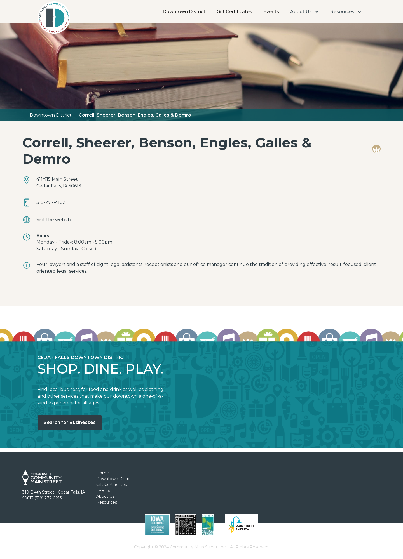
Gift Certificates (234, 11)
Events (271, 11)
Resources (106, 502)
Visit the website (54, 219)
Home (102, 472)
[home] (53, 19)
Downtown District (184, 11)
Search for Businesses (70, 422)
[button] (305, 11)
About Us (105, 496)
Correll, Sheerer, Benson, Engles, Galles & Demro (135, 115)
